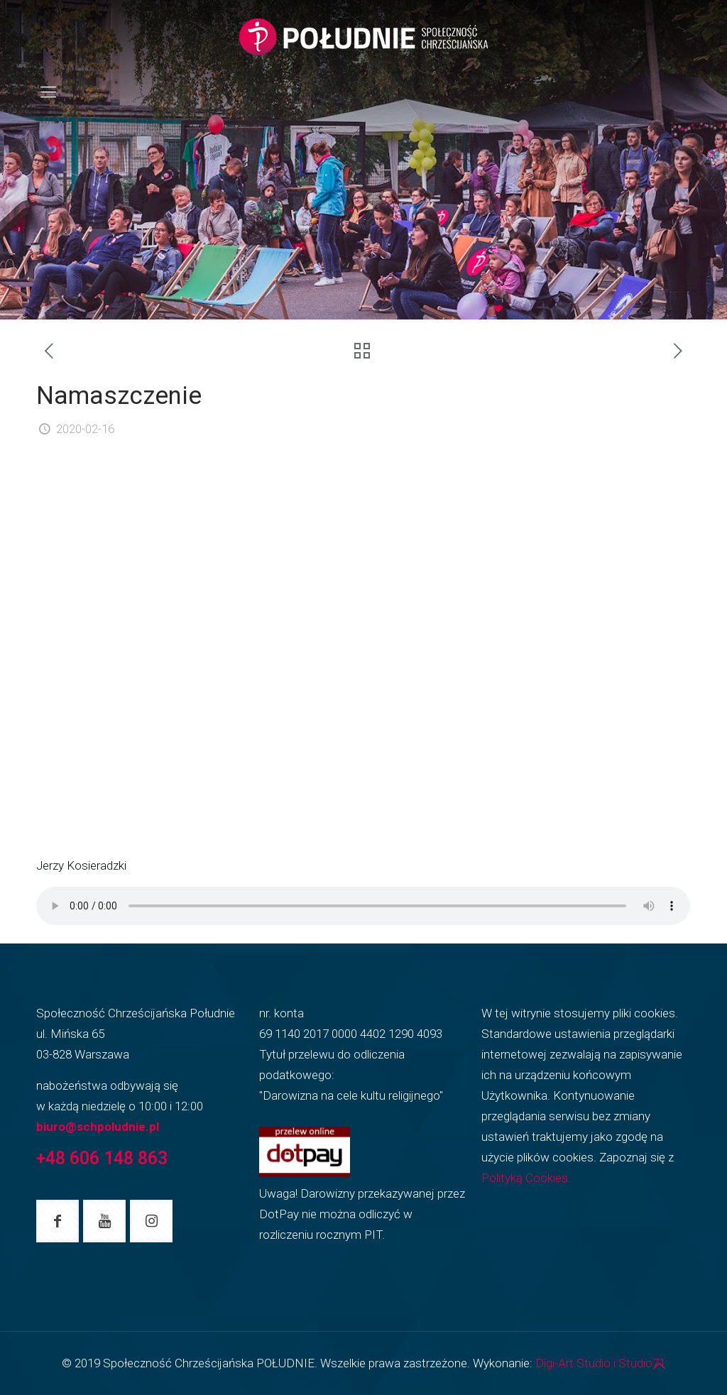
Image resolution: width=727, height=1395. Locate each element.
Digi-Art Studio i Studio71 (600, 1363)
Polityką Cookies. (526, 1178)
